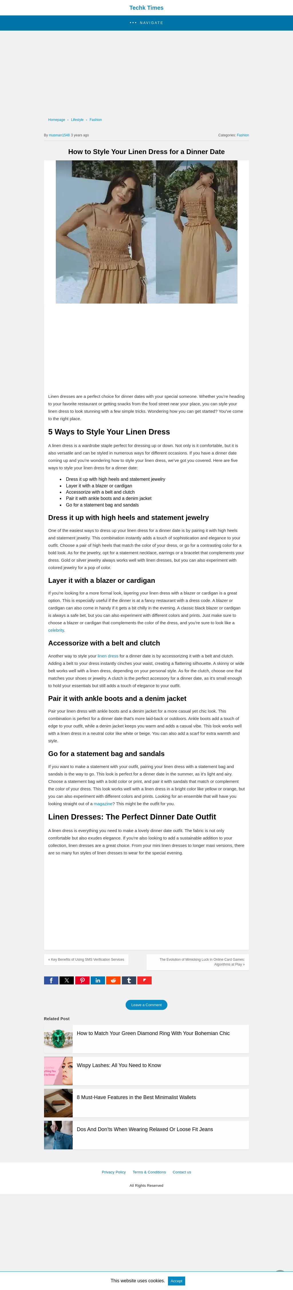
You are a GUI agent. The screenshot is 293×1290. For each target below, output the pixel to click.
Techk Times (146, 8)
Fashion (96, 120)
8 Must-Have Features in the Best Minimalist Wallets (136, 1097)
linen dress (108, 655)
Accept (177, 1281)
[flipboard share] (144, 982)
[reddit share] (114, 982)
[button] (146, 23)
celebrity (56, 630)
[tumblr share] (129, 982)
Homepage (56, 120)
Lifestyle (77, 120)
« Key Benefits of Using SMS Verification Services (86, 960)
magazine (103, 803)
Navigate (152, 23)
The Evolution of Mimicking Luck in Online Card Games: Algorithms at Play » (202, 962)
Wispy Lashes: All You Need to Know (119, 1065)
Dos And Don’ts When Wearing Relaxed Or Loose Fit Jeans (145, 1129)
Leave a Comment (146, 1005)
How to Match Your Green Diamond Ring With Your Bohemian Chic (153, 1033)
